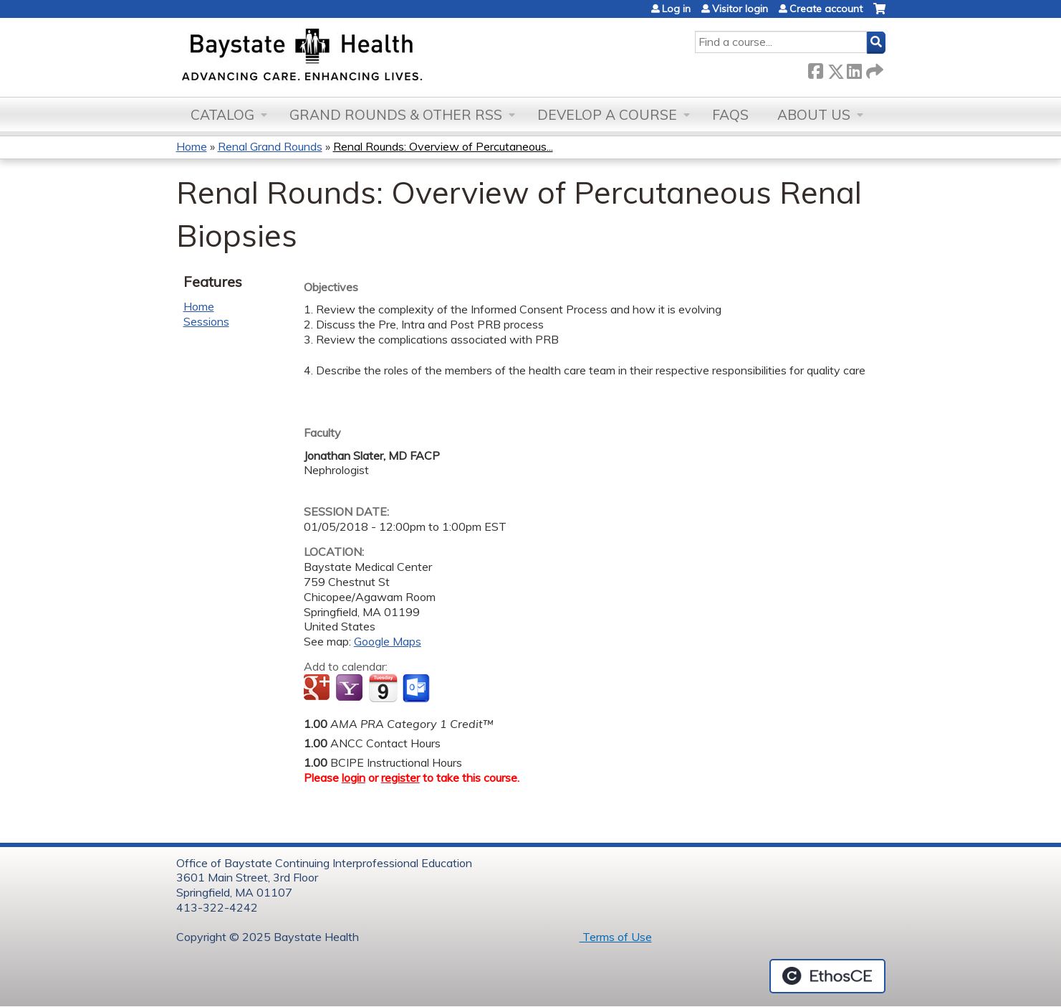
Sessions (206, 321)
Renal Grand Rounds (270, 146)
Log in (676, 9)
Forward (873, 68)
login (353, 777)
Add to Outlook (417, 688)
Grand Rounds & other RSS (395, 114)
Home (191, 146)
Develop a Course (607, 114)
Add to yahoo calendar (350, 688)
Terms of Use (616, 937)
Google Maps (387, 641)
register (400, 777)
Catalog (222, 114)
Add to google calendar (318, 688)
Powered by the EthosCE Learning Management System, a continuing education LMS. (827, 976)
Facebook (815, 68)
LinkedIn (854, 68)
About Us (813, 114)
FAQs (730, 114)
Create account (826, 9)
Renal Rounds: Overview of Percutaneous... (443, 146)
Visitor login (740, 9)
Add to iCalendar (383, 687)
